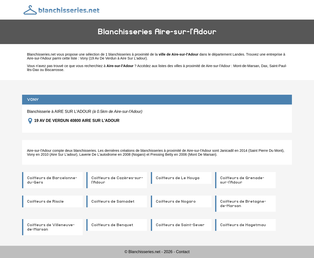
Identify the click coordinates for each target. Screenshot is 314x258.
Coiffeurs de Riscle (45, 201)
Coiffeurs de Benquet (112, 225)
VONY (33, 100)
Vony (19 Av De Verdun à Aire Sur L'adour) (113, 58)
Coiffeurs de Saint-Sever (180, 225)
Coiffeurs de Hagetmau (243, 225)
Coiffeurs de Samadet (112, 201)
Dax (264, 66)
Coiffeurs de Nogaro (176, 201)
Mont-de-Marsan (246, 66)
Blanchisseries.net (41, 54)
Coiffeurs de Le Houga (177, 178)
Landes (238, 54)
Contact (182, 252)
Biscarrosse (54, 70)
